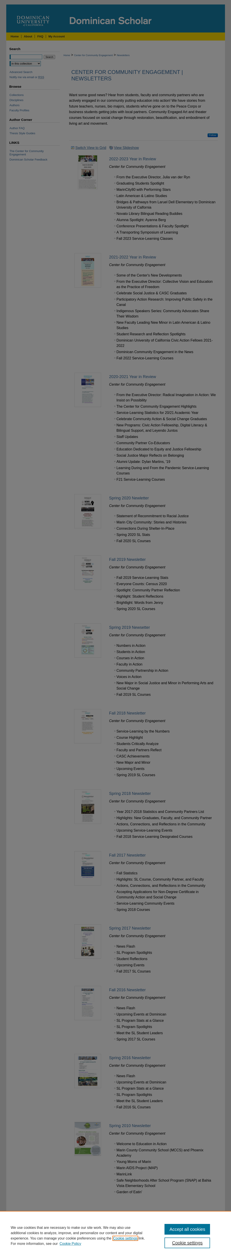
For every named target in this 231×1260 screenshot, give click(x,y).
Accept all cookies (187, 1229)
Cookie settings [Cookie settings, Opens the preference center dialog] (187, 1242)
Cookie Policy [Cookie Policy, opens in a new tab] (70, 1244)
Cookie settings (125, 1238)
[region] (115, 1235)
